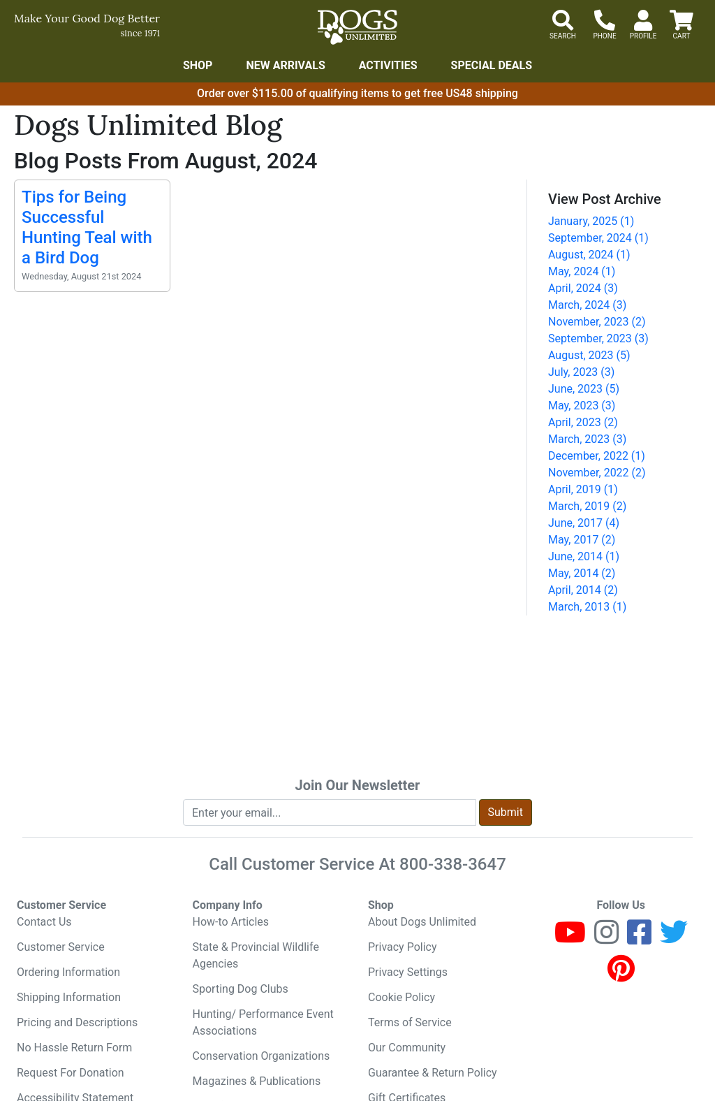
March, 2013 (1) (587, 606)
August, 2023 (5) (589, 355)
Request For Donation (70, 1072)
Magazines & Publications (257, 1081)
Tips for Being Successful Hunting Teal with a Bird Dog (87, 227)
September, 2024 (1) (598, 238)
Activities (388, 65)
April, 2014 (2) (583, 590)
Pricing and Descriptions (77, 1022)
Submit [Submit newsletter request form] (505, 812)
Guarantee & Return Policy (432, 1072)
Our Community (406, 1047)
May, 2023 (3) (581, 405)
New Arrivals (285, 65)
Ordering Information (68, 972)
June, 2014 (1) (583, 556)
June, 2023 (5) (583, 388)
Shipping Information (69, 997)
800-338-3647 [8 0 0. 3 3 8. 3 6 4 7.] (452, 864)
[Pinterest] (621, 975)
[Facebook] (639, 938)
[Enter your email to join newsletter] (329, 812)
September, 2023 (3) (598, 338)
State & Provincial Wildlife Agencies (256, 955)
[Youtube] (570, 938)
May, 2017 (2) (581, 539)
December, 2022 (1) (596, 455)
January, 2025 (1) (591, 221)
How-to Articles (231, 921)
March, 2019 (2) (587, 506)
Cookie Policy (401, 997)
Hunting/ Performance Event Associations (263, 1022)
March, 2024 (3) (587, 305)
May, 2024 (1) (581, 271)
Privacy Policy (402, 947)
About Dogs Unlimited (422, 921)
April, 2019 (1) (583, 489)
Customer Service (61, 947)
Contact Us (44, 921)
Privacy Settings (408, 972)
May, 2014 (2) (581, 573)
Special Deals (492, 65)
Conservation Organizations (261, 1056)
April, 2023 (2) (583, 422)
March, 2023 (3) (587, 439)
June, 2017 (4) (583, 523)
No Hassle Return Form (74, 1047)
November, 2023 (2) (597, 321)
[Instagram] (606, 938)
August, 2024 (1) (589, 254)
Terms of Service (410, 1022)
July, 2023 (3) (581, 372)
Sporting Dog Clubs (240, 989)
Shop (198, 65)
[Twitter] (674, 938)
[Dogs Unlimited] (357, 27)
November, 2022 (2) (597, 472)
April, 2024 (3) (583, 288)
